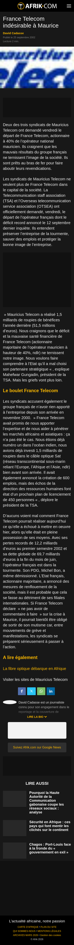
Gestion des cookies (50, 935)
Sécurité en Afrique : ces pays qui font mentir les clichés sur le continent (49, 826)
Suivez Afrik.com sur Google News (37, 747)
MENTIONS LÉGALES (49, 931)
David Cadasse (13, 33)
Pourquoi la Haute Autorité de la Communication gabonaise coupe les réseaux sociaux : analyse (46, 802)
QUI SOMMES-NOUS (24, 931)
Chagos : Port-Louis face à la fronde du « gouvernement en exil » (50, 848)
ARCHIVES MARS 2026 (25, 935)
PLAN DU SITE (48, 927)
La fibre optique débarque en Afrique (34, 668)
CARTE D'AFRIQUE (28, 927)
